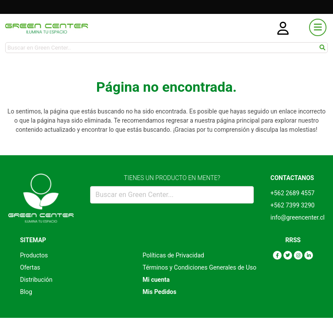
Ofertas (30, 267)
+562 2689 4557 (292, 193)
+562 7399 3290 (292, 205)
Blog (26, 291)
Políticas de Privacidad (173, 255)
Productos (34, 255)
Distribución (36, 279)
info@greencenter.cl (297, 217)
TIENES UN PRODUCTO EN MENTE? (172, 177)
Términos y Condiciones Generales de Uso (200, 267)
